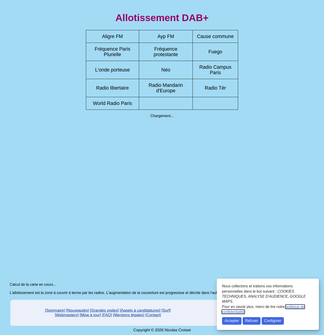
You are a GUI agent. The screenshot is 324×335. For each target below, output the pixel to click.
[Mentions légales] (128, 315)
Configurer (272, 321)
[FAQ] (107, 315)
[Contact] (153, 315)
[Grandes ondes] (104, 310)
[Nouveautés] (77, 310)
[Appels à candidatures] (140, 310)
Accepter (232, 321)
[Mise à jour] (90, 315)
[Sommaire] (55, 310)
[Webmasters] (67, 315)
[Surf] (166, 310)
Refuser (251, 321)
